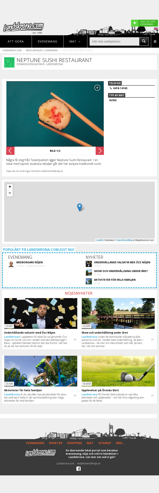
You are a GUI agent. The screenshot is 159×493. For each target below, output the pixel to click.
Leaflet (99, 240)
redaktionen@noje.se (88, 463)
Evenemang (47, 41)
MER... (120, 443)
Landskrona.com (12, 50)
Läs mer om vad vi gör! (100, 457)
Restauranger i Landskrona (42, 50)
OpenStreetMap (125, 240)
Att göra (16, 41)
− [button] (9, 193)
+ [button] (9, 187)
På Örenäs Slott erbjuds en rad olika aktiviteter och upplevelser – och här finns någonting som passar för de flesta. (113, 397)
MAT (90, 443)
